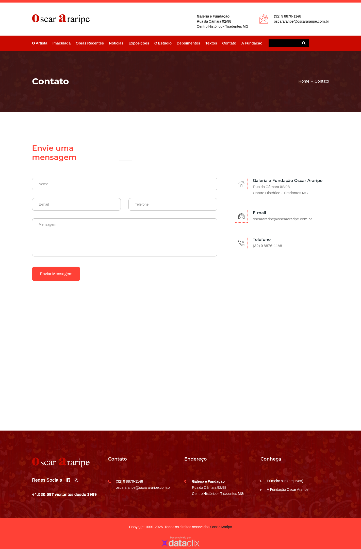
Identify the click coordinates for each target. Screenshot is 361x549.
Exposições (138, 43)
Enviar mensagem (56, 274)
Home (303, 81)
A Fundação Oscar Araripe (287, 490)
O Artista (39, 43)
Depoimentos (188, 43)
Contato (229, 43)
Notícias (116, 43)
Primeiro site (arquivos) (285, 481)
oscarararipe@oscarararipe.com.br (301, 21)
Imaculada (61, 43)
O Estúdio (163, 43)
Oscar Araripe (221, 527)
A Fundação (251, 43)
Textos (211, 43)
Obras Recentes (90, 43)
